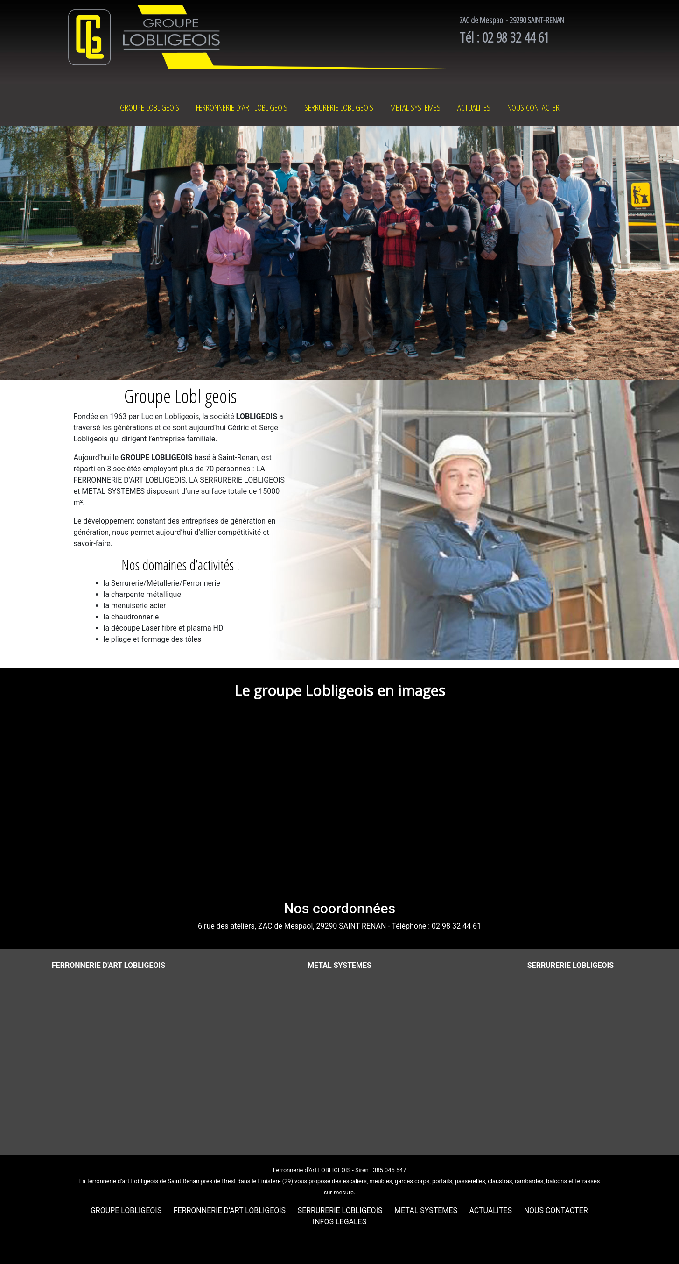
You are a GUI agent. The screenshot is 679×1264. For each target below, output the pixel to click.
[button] (51, 253)
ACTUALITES (473, 107)
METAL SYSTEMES (415, 107)
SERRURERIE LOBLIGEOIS (338, 107)
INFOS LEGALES (339, 1221)
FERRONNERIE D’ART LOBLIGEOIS (241, 107)
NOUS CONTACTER (533, 107)
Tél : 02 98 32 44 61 (504, 37)
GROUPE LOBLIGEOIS (149, 107)
